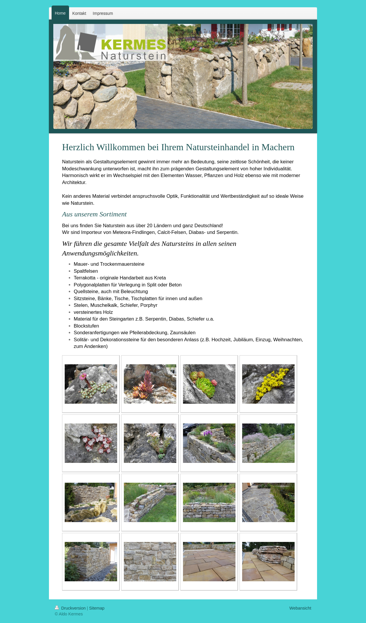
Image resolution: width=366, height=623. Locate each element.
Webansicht (300, 608)
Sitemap (97, 608)
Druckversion (71, 608)
